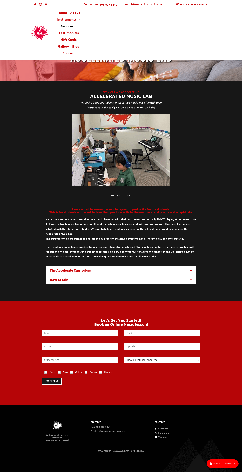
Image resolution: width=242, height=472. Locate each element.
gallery (179, 20)
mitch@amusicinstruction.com (144, 4)
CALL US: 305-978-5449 (102, 4)
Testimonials (141, 20)
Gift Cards (163, 20)
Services (120, 20)
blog (191, 20)
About (77, 20)
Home (64, 20)
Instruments (96, 20)
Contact (205, 20)
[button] (97, 20)
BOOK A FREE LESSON (193, 4)
